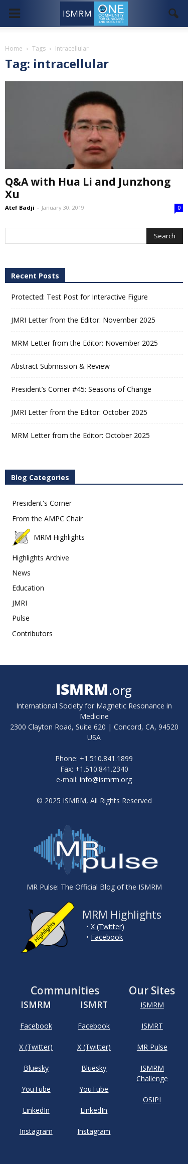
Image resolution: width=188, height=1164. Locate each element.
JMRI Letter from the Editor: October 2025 (79, 412)
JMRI (19, 603)
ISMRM (152, 1004)
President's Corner (42, 503)
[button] (174, 13)
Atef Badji (20, 207)
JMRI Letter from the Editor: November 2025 (83, 320)
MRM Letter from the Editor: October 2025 (80, 435)
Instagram (36, 1131)
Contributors (32, 633)
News (21, 572)
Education (28, 588)
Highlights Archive (40, 557)
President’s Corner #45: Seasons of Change (81, 389)
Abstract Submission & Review (60, 366)
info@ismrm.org (106, 779)
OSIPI (152, 1099)
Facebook (107, 937)
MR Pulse (152, 1047)
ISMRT (152, 1026)
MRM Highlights (48, 537)
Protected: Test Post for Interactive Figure (79, 297)
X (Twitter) (107, 926)
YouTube (36, 1089)
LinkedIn (36, 1110)
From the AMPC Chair (47, 518)
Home (14, 48)
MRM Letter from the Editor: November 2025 (84, 343)
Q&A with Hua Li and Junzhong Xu (88, 188)
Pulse (21, 618)
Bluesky (36, 1068)
